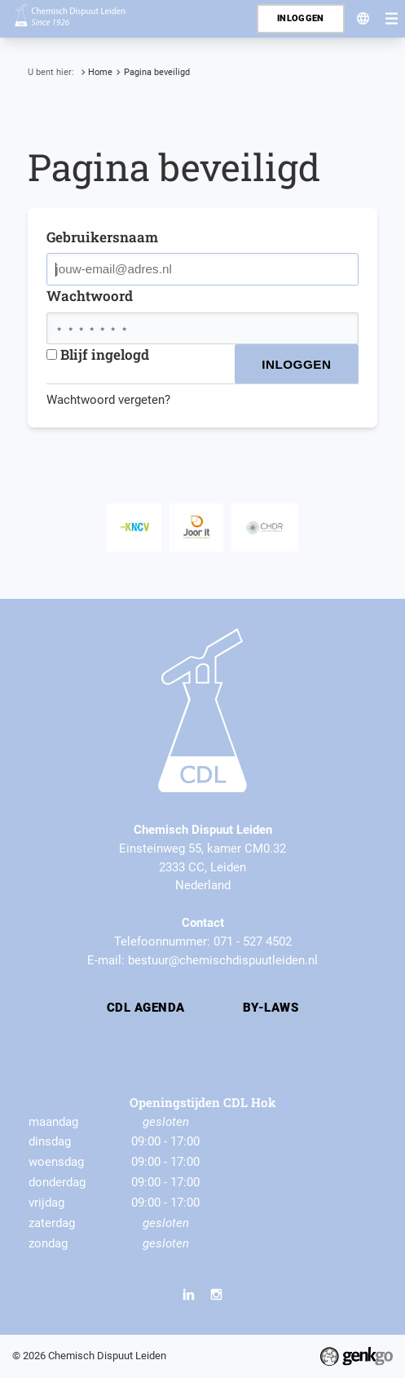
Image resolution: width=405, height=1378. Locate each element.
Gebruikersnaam (102, 237)
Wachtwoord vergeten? (108, 399)
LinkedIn (188, 1294)
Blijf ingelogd (97, 354)
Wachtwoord (89, 295)
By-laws (270, 1007)
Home (100, 72)
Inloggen (300, 18)
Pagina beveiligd (157, 72)
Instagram (216, 1294)
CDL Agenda (146, 1007)
